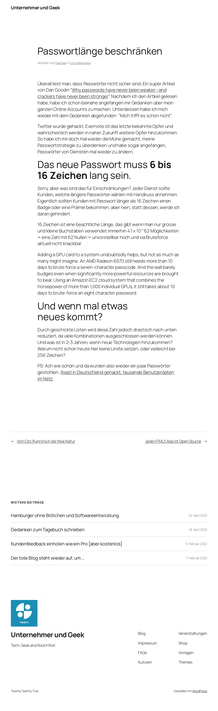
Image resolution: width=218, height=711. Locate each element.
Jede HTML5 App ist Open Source (173, 441)
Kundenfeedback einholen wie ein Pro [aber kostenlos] (66, 543)
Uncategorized (80, 63)
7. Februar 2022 (196, 558)
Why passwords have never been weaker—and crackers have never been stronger (101, 93)
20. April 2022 (198, 515)
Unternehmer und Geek (35, 7)
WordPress (199, 691)
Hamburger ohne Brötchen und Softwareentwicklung (65, 515)
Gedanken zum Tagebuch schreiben (47, 529)
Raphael (61, 63)
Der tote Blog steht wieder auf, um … (47, 558)
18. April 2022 (198, 529)
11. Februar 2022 (196, 544)
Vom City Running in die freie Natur (46, 441)
